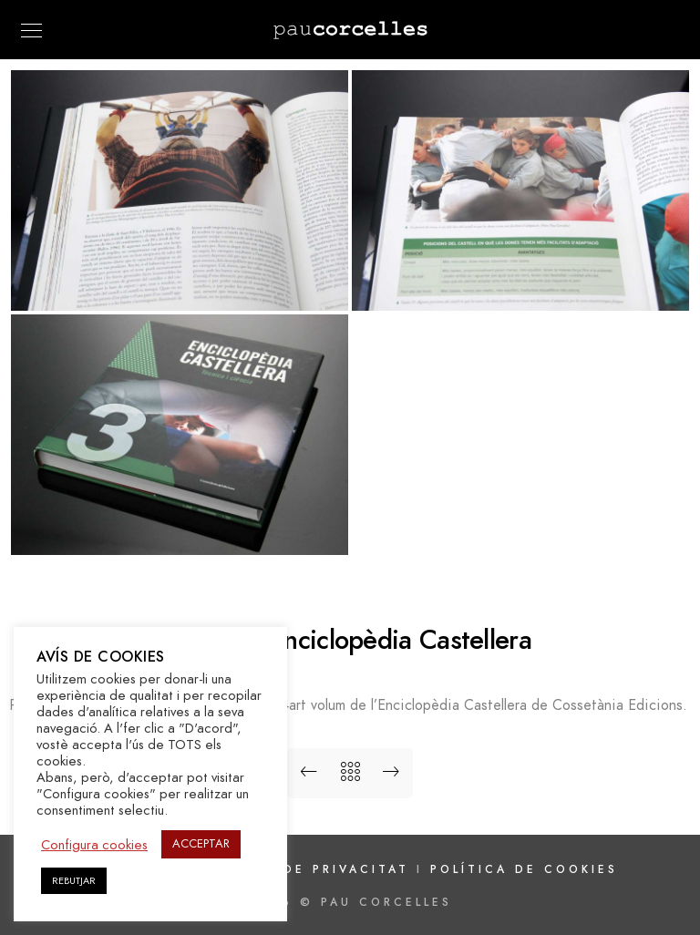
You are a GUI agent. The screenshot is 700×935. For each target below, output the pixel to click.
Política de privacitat (308, 869)
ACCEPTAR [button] (201, 844)
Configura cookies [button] (94, 845)
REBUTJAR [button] (74, 881)
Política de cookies (524, 869)
